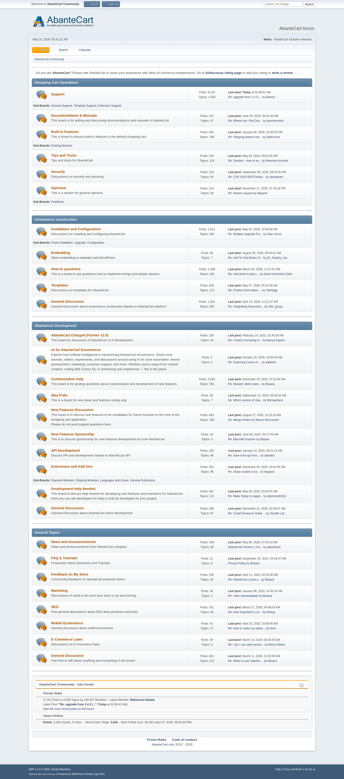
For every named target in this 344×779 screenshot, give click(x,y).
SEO (55, 607)
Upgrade (80, 242)
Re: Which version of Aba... (245, 400)
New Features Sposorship (72, 434)
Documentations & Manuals (74, 115)
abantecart (276, 177)
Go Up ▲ (310, 769)
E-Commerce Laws (66, 639)
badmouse (273, 137)
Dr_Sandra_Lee (277, 257)
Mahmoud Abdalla (142, 700)
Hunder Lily (277, 513)
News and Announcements (73, 542)
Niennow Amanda (277, 160)
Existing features (61, 145)
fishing (271, 612)
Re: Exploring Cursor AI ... (244, 362)
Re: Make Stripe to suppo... (245, 496)
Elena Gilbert (277, 644)
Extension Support (109, 105)
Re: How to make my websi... (246, 628)
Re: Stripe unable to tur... (244, 471)
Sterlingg (271, 290)
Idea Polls (59, 395)
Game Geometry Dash (277, 274)
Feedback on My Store (69, 574)
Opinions (58, 188)
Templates (59, 285)
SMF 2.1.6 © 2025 (39, 769)
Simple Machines (61, 769)
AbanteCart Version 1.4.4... (245, 547)
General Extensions (142, 480)
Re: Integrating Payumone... (245, 306)
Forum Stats (50, 693)
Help (278, 769)
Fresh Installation (62, 242)
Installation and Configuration (76, 229)
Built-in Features (65, 132)
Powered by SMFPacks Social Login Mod (81, 774)
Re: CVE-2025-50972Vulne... (246, 177)
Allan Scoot (274, 234)
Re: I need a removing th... (245, 340)
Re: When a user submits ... (245, 661)
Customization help (67, 379)
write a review (282, 73)
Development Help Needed (73, 489)
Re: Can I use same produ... (246, 644)
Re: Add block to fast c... (243, 274)
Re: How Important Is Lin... (245, 612)
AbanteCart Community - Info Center (66, 684)
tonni (273, 628)
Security (58, 172)
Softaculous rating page (223, 73)
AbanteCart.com (162, 744)
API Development (65, 450)
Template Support (85, 105)
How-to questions (66, 269)
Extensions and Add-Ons (72, 466)
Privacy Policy (237, 563)
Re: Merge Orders (239, 420)
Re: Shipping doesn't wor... (245, 137)
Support (57, 94)
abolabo (269, 455)
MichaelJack (275, 400)
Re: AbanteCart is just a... (244, 579)
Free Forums (48, 774)
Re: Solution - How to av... (244, 160)
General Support (61, 105)
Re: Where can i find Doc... (245, 120)
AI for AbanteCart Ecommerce (76, 350)
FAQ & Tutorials (64, 558)
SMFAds (33, 774)
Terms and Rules (292, 769)
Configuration (95, 242)
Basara (270, 97)
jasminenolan (275, 120)
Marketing (59, 590)
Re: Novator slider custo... (244, 384)
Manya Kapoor (275, 340)
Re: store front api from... (244, 455)
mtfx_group (275, 306)
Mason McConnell (267, 420)
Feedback (57, 201)
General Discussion (67, 301)
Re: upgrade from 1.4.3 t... (244, 97)
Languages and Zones (114, 480)
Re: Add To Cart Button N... (245, 257)
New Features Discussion (72, 410)
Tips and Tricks (63, 155)
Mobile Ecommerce (67, 623)
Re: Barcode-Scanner (241, 439)
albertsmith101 (276, 496)
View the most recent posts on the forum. (69, 709)
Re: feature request (240, 193)
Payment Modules (62, 480)
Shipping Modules (87, 480)
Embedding (60, 253)
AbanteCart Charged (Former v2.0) (79, 335)
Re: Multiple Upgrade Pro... (245, 234)
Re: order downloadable (243, 596)
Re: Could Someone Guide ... (246, 513)
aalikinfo (271, 362)
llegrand (262, 193)
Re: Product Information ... (244, 290)
